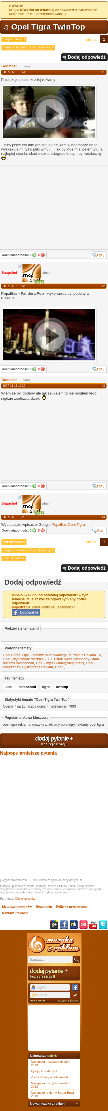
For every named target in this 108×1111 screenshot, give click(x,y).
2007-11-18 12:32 (14, 385)
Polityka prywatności (72, 906)
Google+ (54, 924)
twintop (62, 687)
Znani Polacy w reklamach (49, 1077)
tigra (46, 687)
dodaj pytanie (54, 740)
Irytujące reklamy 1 (44, 1071)
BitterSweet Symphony (71, 659)
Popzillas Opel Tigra (68, 524)
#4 (103, 517)
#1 (103, 72)
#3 (103, 385)
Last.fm (83, 924)
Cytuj (100, 255)
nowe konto (38, 1000)
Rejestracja (21, 607)
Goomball (9, 66)
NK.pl (73, 924)
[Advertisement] (44, 442)
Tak (34, 255)
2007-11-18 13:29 (14, 517)
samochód (27, 687)
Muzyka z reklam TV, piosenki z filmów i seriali (54, 944)
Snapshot (9, 273)
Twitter (103, 924)
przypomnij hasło (68, 1000)
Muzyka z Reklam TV (85, 655)
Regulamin (44, 906)
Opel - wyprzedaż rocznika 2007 (27, 659)
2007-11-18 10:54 (14, 286)
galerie (52, 1055)
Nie (43, 255)
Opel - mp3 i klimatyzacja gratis (60, 663)
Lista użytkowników (17, 906)
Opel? (59, 667)
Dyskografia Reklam (37, 667)
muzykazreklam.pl (14, 39)
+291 (39, 282)
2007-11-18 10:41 (14, 72)
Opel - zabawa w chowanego (44, 655)
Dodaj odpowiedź (87, 57)
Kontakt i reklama (15, 913)
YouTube (93, 924)
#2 (103, 286)
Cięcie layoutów (25, 898)
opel (9, 687)
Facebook (64, 924)
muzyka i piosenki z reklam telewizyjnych (28, 47)
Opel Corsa (11, 655)
